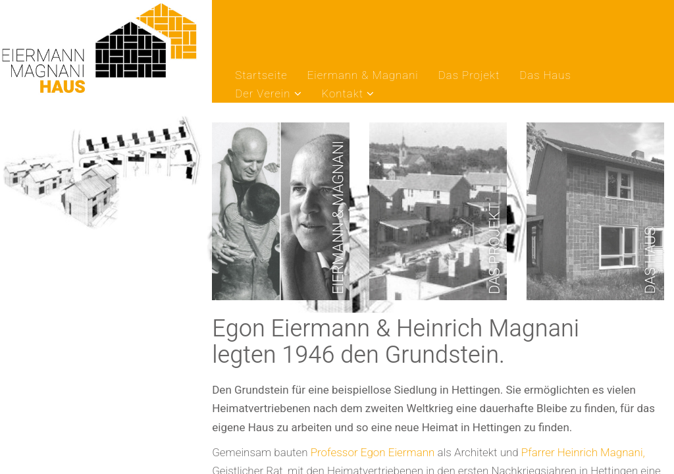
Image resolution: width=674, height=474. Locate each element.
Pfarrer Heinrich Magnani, (583, 452)
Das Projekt (469, 76)
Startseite (261, 76)
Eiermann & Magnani (363, 76)
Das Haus (545, 76)
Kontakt (342, 94)
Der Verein (262, 94)
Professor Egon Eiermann (373, 452)
